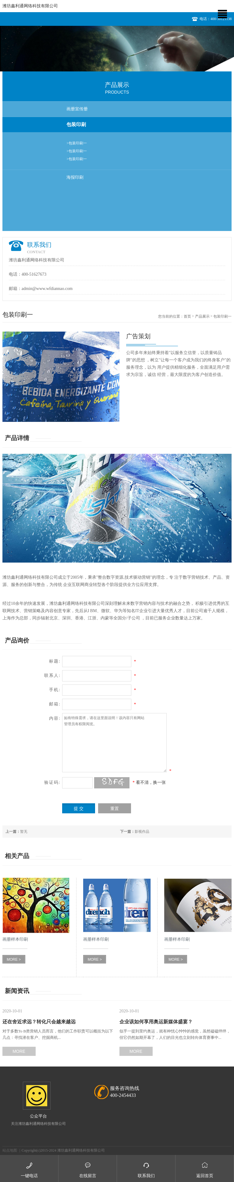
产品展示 (202, 316)
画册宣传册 (77, 109)
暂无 (16, 831)
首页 (187, 316)
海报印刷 (74, 177)
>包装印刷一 (76, 143)
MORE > (14, 959)
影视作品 (134, 831)
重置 (114, 808)
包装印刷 (76, 124)
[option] (117, 48)
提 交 (78, 808)
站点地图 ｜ (12, 1150)
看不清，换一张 (151, 782)
